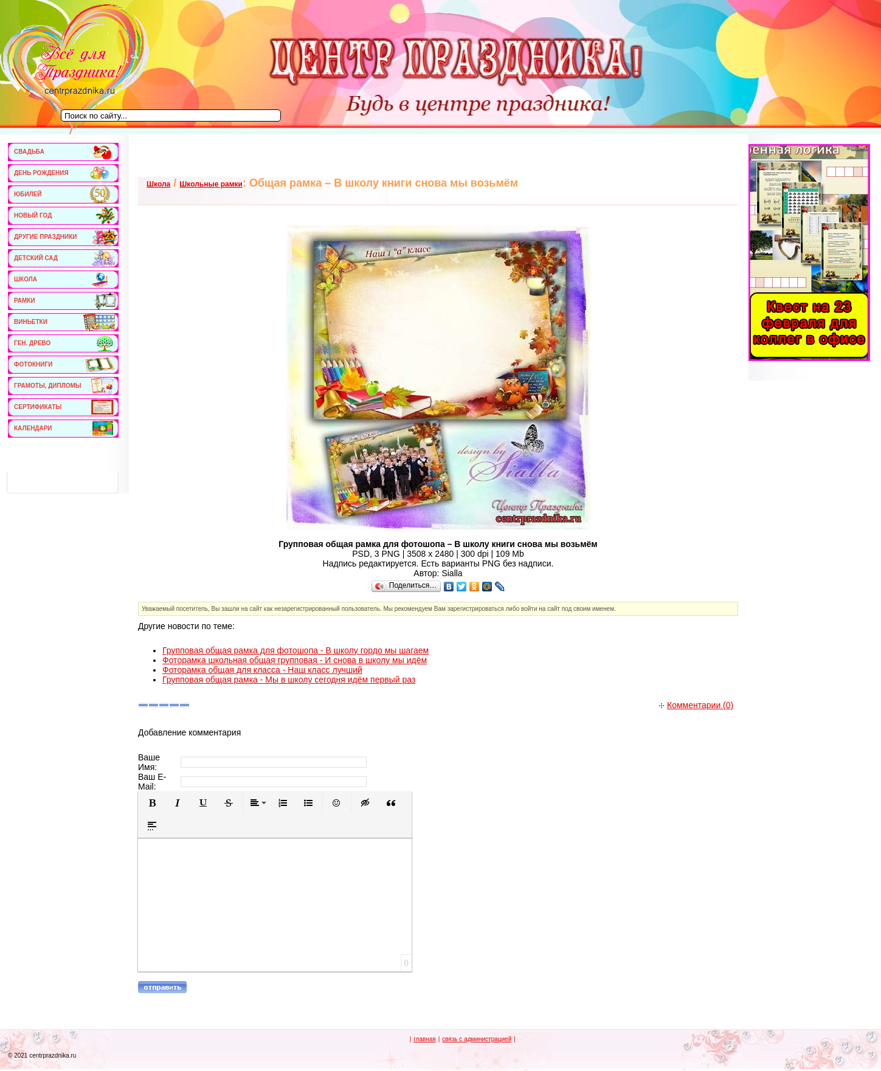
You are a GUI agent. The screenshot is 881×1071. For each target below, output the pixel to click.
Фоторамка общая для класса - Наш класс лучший (262, 670)
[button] (152, 802)
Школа (158, 184)
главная (424, 1039)
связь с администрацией (476, 1039)
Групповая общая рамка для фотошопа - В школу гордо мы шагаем (295, 650)
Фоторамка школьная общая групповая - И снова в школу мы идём (294, 660)
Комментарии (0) (696, 705)
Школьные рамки (211, 184)
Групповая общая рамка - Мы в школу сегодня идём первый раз (288, 679)
